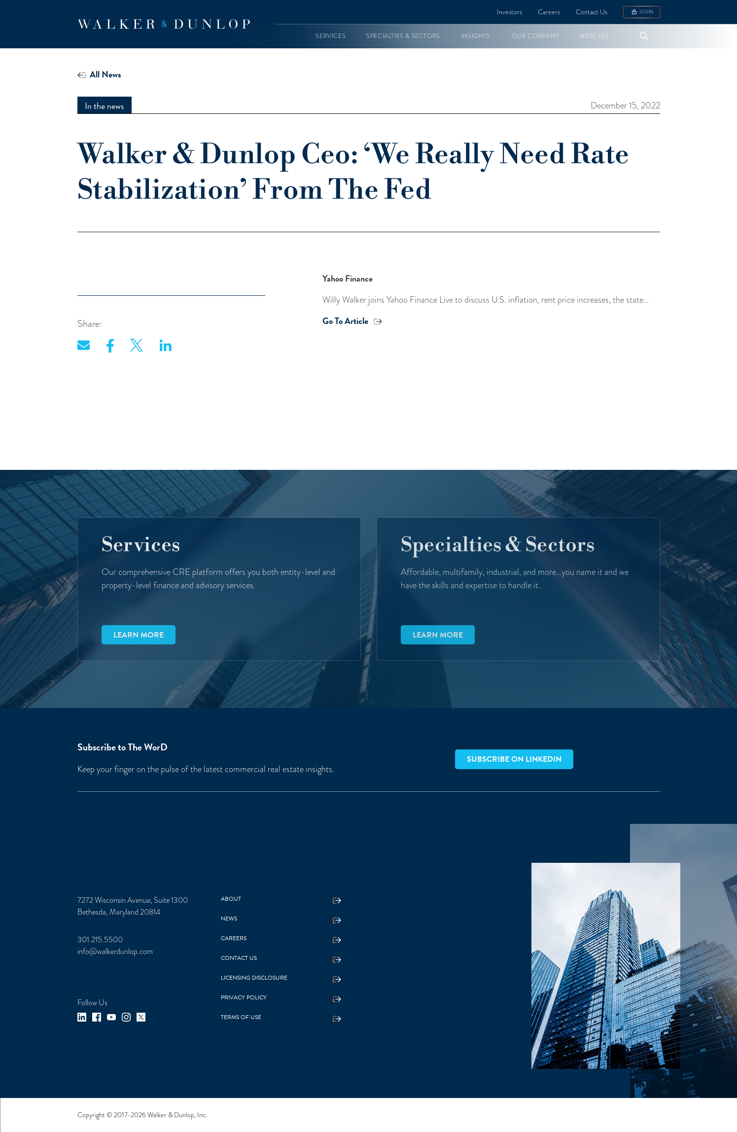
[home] (163, 24)
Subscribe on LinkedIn (514, 759)
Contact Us (591, 12)
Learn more (138, 635)
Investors (509, 12)
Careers (549, 12)
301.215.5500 (100, 939)
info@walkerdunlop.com (115, 951)
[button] (330, 36)
